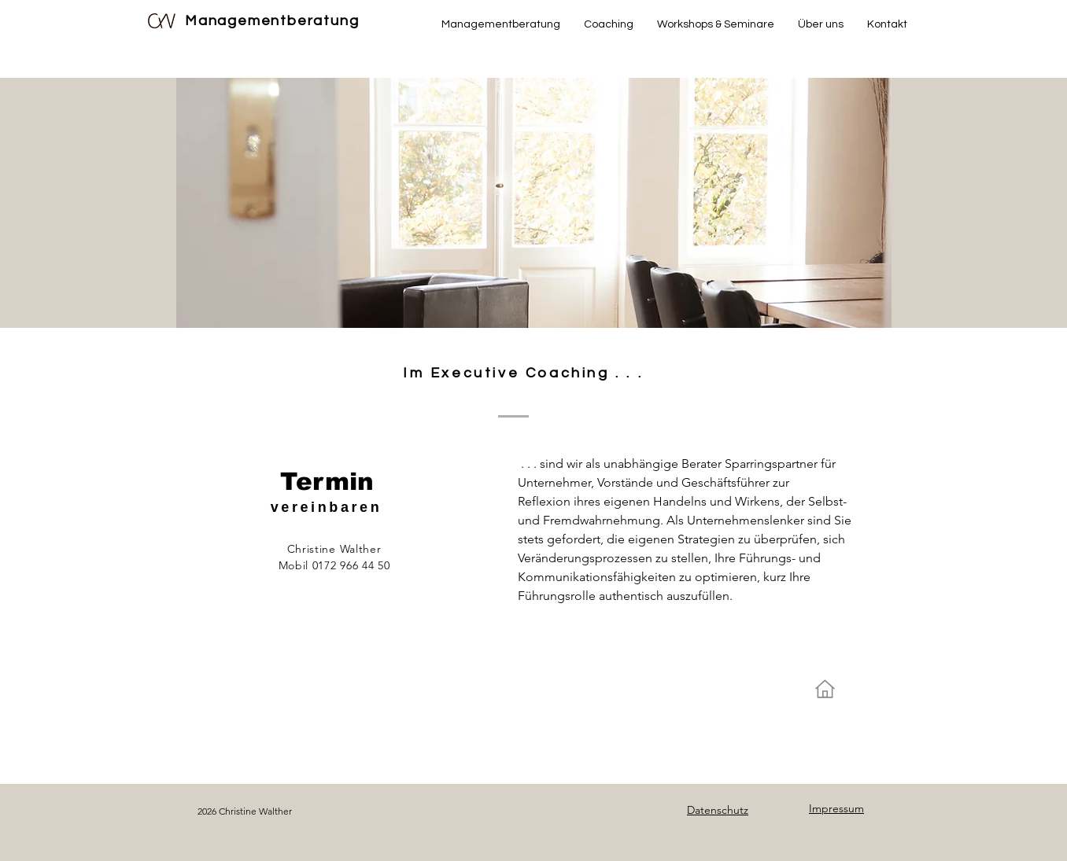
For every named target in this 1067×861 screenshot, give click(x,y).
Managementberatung (272, 20)
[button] (608, 24)
